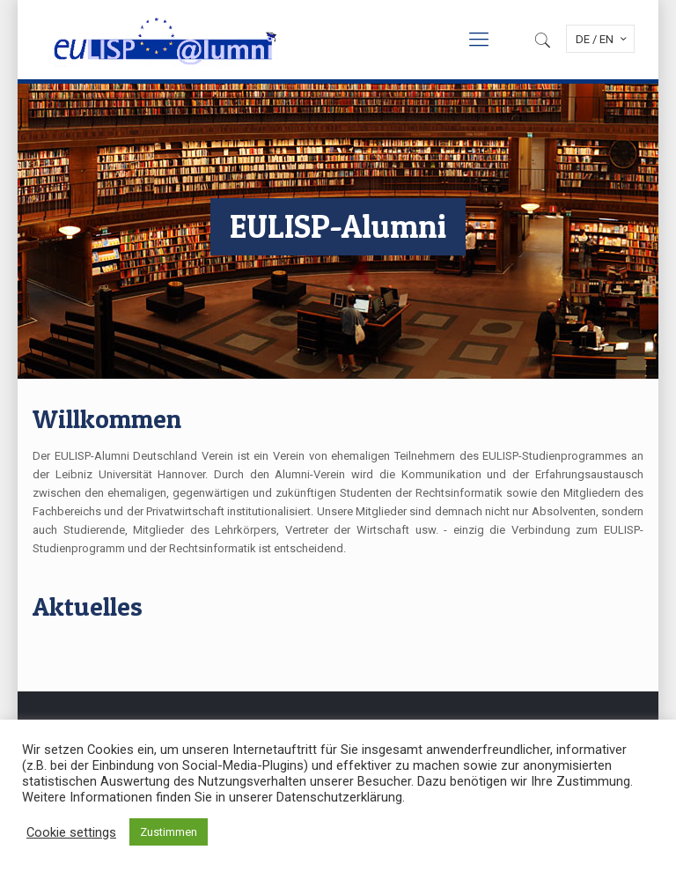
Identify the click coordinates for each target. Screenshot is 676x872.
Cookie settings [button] (71, 832)
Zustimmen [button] (168, 832)
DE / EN (603, 39)
